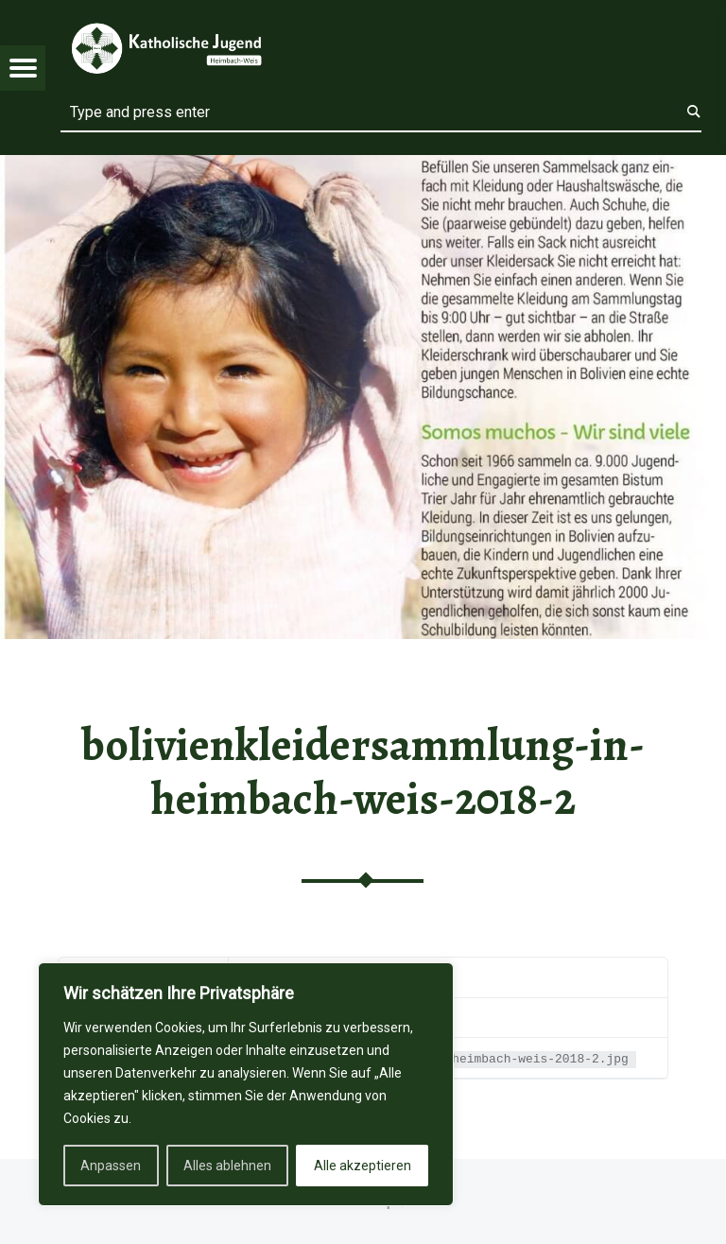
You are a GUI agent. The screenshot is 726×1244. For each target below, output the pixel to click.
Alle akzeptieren (362, 1165)
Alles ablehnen (227, 1165)
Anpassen (110, 1165)
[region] (246, 1084)
